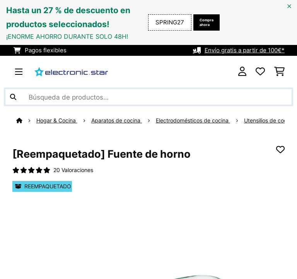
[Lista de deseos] (260, 72)
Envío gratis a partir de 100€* (245, 50)
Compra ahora (206, 22)
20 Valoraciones (73, 170)
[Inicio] (26, 120)
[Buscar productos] (148, 97)
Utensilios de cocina (269, 120)
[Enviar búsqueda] (13, 97)
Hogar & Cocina (56, 120)
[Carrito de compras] (279, 72)
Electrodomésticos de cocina (193, 120)
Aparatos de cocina (116, 120)
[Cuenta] (242, 72)
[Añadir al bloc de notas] (280, 149)
